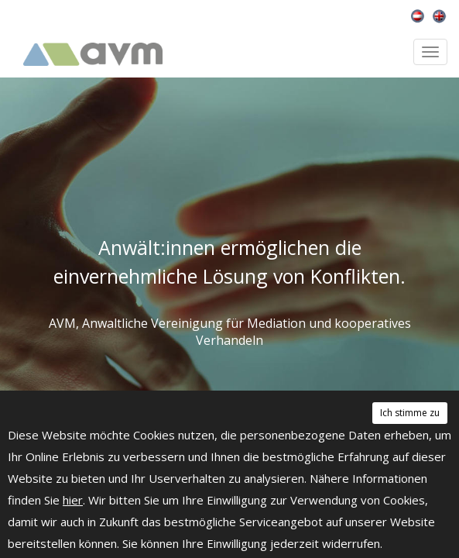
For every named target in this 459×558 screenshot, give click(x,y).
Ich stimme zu (410, 412)
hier (73, 500)
